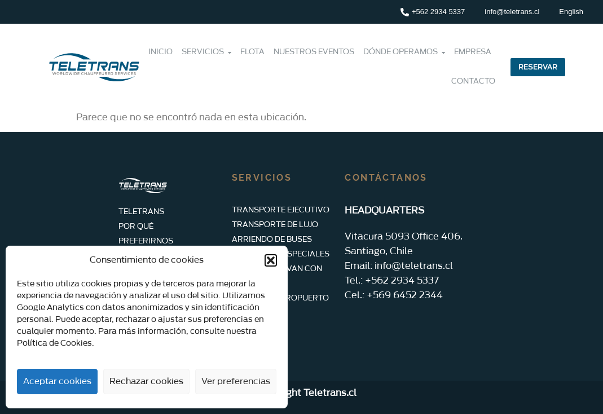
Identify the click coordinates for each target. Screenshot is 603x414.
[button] (270, 260)
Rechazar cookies (146, 381)
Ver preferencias (235, 381)
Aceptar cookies (57, 381)
